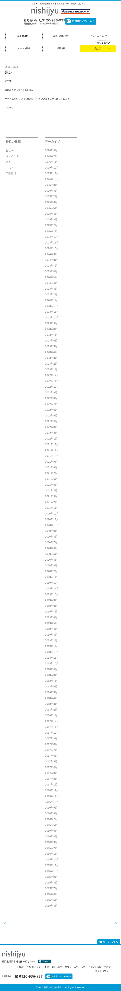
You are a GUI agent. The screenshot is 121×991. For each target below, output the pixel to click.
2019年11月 (52, 588)
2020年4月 (51, 559)
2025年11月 (52, 173)
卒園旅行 (11, 173)
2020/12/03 (11, 67)
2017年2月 (51, 778)
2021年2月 (51, 502)
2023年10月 (52, 317)
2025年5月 (51, 207)
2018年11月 (52, 657)
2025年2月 (51, 225)
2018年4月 (51, 698)
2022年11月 (52, 380)
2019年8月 (51, 605)
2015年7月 (51, 888)
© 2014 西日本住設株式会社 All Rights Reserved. (60, 987)
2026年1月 (51, 161)
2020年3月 (51, 565)
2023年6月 (51, 340)
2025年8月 (51, 190)
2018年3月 (51, 703)
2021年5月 (51, 484)
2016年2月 (51, 847)
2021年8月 (51, 467)
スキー (10, 161)
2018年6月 (51, 686)
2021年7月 (51, 473)
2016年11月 (52, 796)
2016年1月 (51, 853)
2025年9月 (51, 184)
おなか (10, 150)
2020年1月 (51, 576)
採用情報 (61, 48)
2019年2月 (51, 640)
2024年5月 (51, 277)
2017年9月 (51, 738)
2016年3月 (51, 842)
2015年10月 (52, 871)
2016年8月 (51, 813)
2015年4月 (51, 905)
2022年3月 (51, 427)
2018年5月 (51, 692)
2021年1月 (51, 507)
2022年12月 (52, 375)
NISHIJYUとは (24, 36)
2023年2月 (51, 363)
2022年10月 (52, 386)
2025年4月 (51, 213)
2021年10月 (52, 455)
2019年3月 (51, 634)
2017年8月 (51, 744)
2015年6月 (51, 894)
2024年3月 (51, 288)
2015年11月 (52, 865)
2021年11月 (52, 450)
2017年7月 (51, 749)
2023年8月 (51, 329)
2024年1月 (51, 300)
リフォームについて (98, 36)
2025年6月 (51, 202)
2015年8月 (51, 882)
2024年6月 (51, 271)
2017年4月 (51, 767)
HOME (20, 967)
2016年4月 (51, 836)
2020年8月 (51, 536)
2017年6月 (51, 755)
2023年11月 (52, 311)
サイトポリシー (103, 971)
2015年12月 (52, 859)
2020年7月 (51, 542)
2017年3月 (51, 773)
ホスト (10, 167)
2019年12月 (52, 582)
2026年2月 (51, 156)
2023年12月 (52, 305)
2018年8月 (51, 675)
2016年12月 (52, 790)
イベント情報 (24, 48)
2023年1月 (51, 369)
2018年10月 (52, 663)
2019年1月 (51, 646)
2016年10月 (52, 801)
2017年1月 (51, 784)
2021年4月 (51, 490)
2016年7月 (51, 819)
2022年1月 (51, 438)
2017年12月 (52, 721)
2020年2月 (51, 571)
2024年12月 (52, 236)
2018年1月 (51, 715)
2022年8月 (51, 398)
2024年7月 (51, 265)
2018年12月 (52, 651)
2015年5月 (51, 899)
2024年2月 (51, 294)
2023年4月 (51, 352)
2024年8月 (51, 259)
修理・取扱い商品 (61, 36)
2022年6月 (51, 409)
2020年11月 (52, 519)
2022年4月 (51, 421)
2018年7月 (51, 680)
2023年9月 (51, 323)
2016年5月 (51, 830)
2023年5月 (51, 346)
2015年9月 (51, 876)
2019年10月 (52, 594)
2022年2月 (51, 432)
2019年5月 (51, 623)
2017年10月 (52, 732)
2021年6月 (51, 478)
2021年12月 (52, 444)
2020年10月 (52, 525)
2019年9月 (51, 600)
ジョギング (12, 156)
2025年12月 (52, 167)
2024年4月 (51, 282)
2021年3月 (51, 496)
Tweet (10, 107)
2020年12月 (52, 513)
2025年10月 (52, 179)
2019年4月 (51, 628)
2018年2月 (51, 709)
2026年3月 (51, 150)
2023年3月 (51, 357)
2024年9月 (51, 254)
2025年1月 (51, 231)
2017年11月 (52, 726)
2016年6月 (51, 824)
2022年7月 (51, 404)
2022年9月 (51, 392)
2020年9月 (51, 530)
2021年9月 (51, 461)
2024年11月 (52, 242)
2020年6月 (51, 548)
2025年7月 (51, 196)
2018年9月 (51, 669)
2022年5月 (51, 415)
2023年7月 (51, 334)
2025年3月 (51, 219)
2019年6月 (51, 617)
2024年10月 (52, 248)
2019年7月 (51, 611)
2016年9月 (51, 807)
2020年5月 (51, 553)
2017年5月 (51, 761)
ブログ (107, 967)
